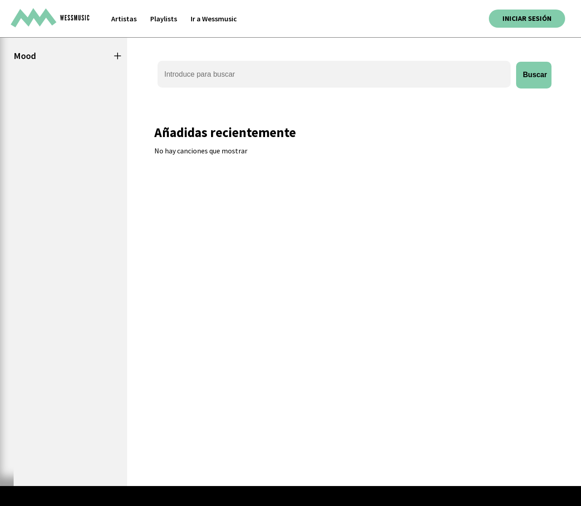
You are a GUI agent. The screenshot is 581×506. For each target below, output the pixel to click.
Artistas (124, 18)
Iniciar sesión (526, 18)
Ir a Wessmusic (214, 18)
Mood (25, 55)
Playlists (163, 18)
